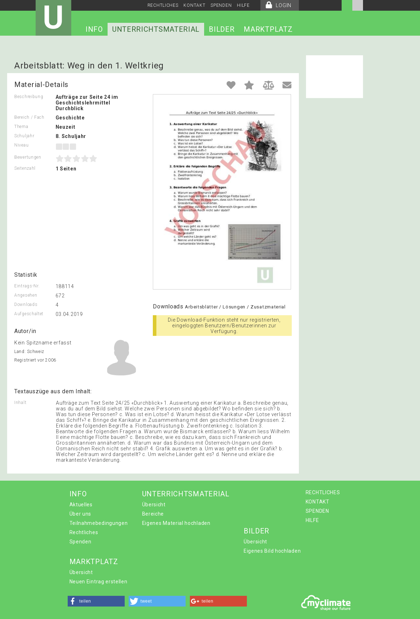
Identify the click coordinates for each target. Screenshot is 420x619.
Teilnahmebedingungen (98, 523)
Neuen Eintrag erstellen (98, 581)
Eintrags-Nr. (27, 285)
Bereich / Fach (29, 117)
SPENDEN (221, 5)
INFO (94, 29)
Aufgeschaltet (28, 313)
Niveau (21, 145)
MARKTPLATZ (268, 29)
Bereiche (153, 514)
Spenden (80, 541)
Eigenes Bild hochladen (272, 551)
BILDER (221, 29)
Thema (21, 126)
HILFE (243, 5)
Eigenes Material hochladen (176, 523)
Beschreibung (28, 96)
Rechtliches (83, 532)
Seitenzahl (25, 168)
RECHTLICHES (162, 5)
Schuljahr (24, 135)
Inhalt (20, 402)
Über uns (80, 514)
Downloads (25, 304)
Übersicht (154, 504)
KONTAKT (194, 5)
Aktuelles (81, 504)
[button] (96, 601)
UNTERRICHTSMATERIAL (155, 29)
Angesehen (25, 295)
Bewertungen (27, 157)
